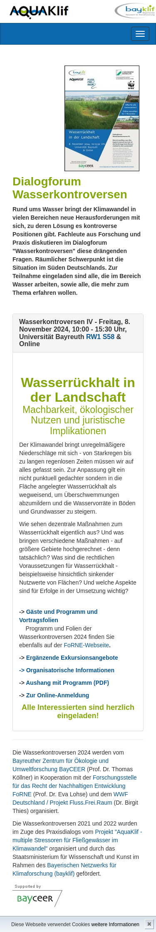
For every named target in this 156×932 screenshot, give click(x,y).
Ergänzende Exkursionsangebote (72, 657)
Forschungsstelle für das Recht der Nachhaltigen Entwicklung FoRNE (74, 786)
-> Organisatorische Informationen (66, 670)
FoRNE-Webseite (86, 645)
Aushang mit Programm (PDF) (67, 682)
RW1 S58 (100, 336)
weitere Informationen (115, 924)
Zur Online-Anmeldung (57, 695)
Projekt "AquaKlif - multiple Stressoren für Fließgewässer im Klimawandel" (77, 840)
